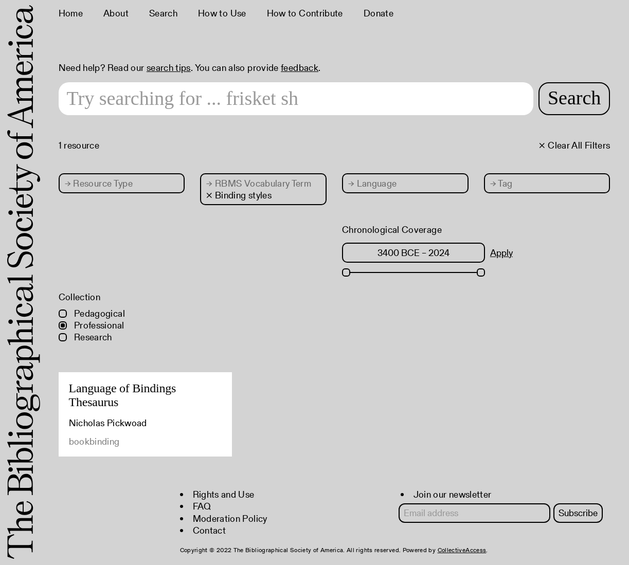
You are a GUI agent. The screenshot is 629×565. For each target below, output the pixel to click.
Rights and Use (224, 494)
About (116, 13)
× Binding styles (239, 195)
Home (71, 13)
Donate (378, 13)
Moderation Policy (230, 518)
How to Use (222, 13)
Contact (209, 530)
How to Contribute (305, 13)
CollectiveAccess (462, 549)
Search (163, 13)
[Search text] (296, 98)
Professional (91, 325)
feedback (299, 67)
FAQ (202, 506)
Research (85, 337)
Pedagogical (92, 313)
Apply (501, 252)
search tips (169, 67)
